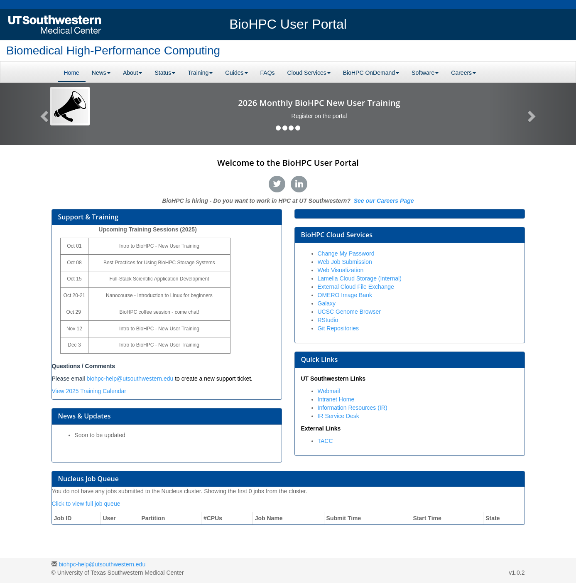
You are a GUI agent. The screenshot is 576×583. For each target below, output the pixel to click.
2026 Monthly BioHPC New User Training (319, 102)
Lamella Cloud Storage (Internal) (360, 278)
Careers (463, 72)
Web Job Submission (345, 261)
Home (71, 72)
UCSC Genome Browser (349, 311)
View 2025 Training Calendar (89, 391)
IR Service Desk (338, 416)
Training (200, 72)
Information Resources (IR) (352, 407)
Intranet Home (336, 399)
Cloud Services (309, 72)
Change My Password (346, 253)
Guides (236, 72)
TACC (325, 441)
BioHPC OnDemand (371, 72)
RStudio (328, 320)
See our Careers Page (383, 200)
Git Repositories (338, 328)
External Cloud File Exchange (356, 286)
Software (425, 72)
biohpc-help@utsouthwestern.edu (130, 378)
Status (164, 72)
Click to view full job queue (86, 503)
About (132, 72)
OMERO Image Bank (345, 295)
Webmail (329, 391)
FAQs (267, 72)
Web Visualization (341, 270)
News (101, 72)
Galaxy (327, 303)
